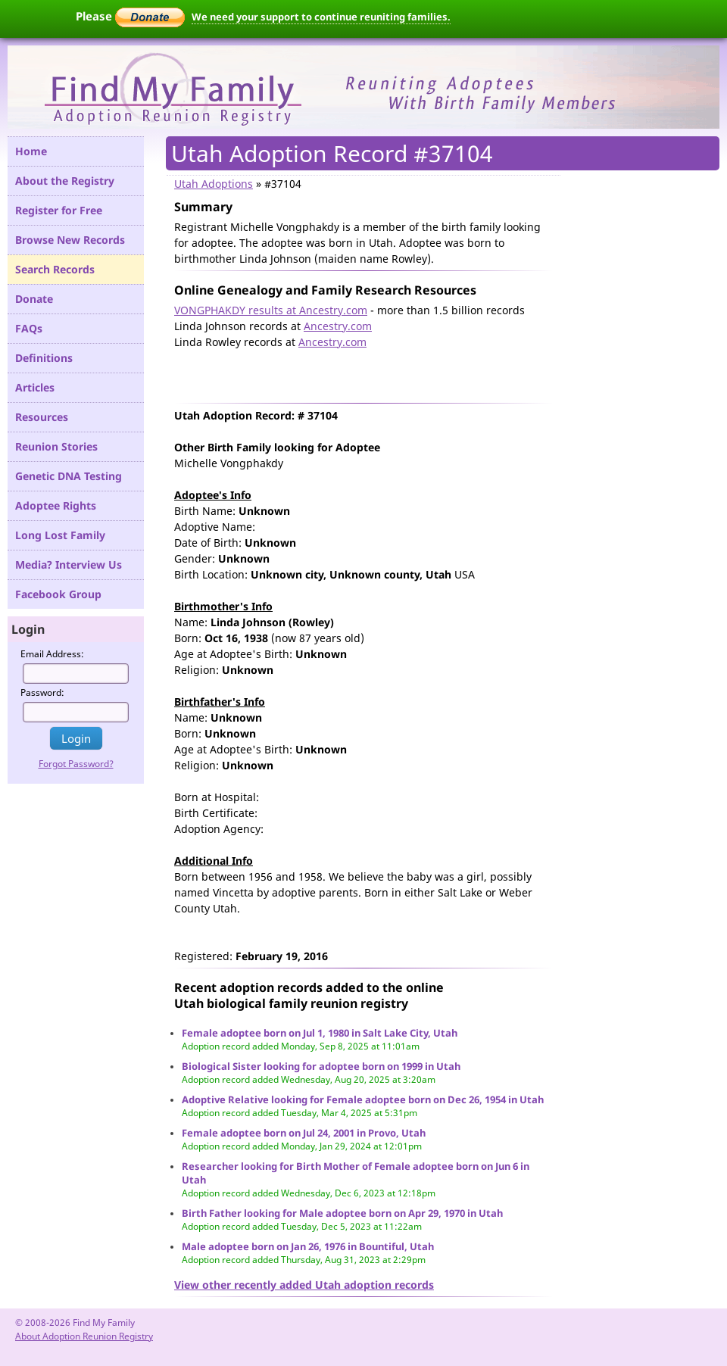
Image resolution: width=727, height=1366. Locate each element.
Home (31, 151)
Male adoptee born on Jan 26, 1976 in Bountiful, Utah (308, 1246)
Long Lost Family (60, 535)
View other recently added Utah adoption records (304, 1284)
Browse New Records (70, 239)
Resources (41, 417)
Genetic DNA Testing (68, 476)
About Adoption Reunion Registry (84, 1336)
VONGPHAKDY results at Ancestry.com (270, 310)
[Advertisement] (351, 372)
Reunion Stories (56, 446)
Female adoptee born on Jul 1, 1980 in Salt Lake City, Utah (319, 1033)
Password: (42, 692)
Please (130, 15)
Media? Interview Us (68, 564)
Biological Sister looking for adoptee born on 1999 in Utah (321, 1066)
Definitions (44, 358)
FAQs (28, 328)
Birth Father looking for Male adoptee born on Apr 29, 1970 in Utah (342, 1213)
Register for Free (58, 210)
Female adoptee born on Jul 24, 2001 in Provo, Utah (304, 1133)
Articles (35, 387)
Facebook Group (58, 594)
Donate (34, 299)
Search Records (55, 269)
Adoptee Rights (55, 505)
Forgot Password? (76, 763)
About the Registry (64, 180)
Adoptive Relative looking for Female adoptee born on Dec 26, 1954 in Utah (363, 1099)
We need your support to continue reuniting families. (321, 16)
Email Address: (52, 653)
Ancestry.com (338, 326)
